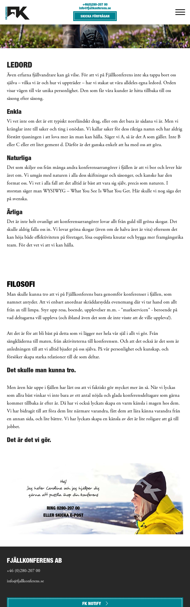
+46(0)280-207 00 (95, 4)
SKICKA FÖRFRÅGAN (95, 16)
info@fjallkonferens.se (95, 8)
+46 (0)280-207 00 (23, 571)
